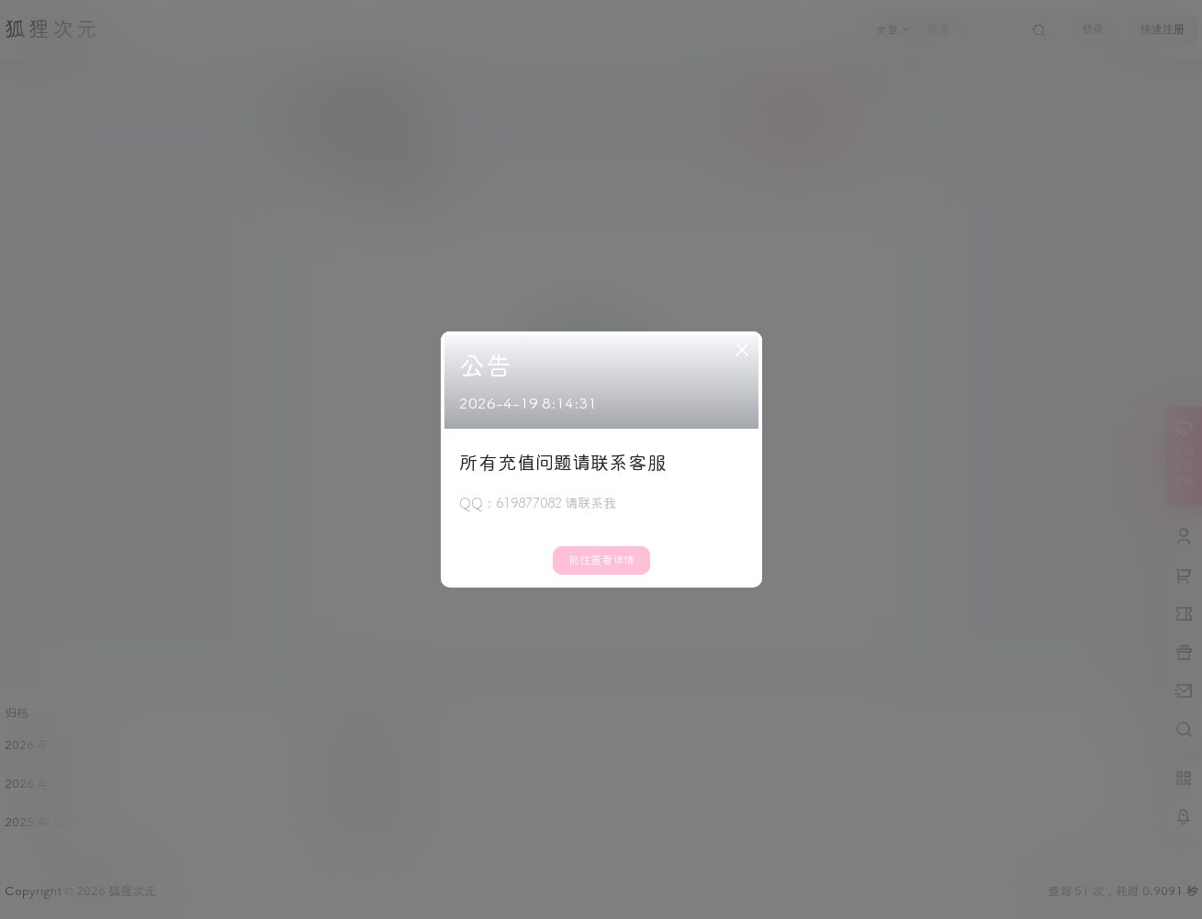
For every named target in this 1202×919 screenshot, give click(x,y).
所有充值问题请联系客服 (563, 463)
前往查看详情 (601, 560)
